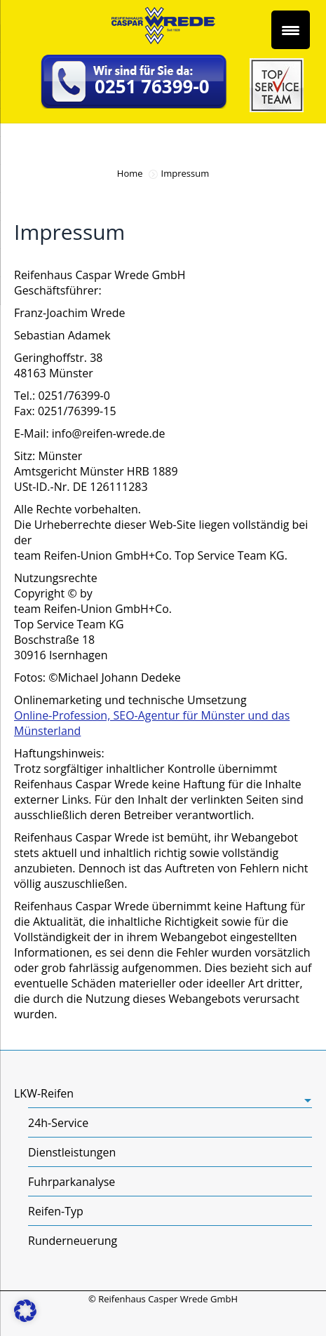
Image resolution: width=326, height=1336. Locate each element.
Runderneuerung (72, 1240)
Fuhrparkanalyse (71, 1181)
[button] (25, 1311)
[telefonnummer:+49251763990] (134, 83)
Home (130, 173)
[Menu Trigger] (290, 30)
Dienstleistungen (72, 1152)
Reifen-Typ (55, 1211)
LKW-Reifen (44, 1093)
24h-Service (58, 1123)
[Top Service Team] (277, 108)
